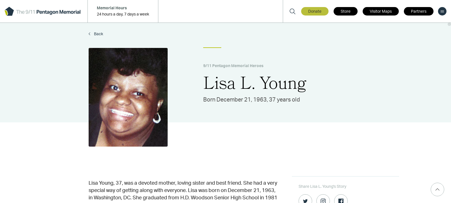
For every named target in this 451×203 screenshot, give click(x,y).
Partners (418, 12)
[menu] (442, 11)
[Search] (292, 11)
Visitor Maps (381, 12)
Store (346, 12)
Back (98, 34)
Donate (314, 12)
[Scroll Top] (437, 189)
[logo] (42, 11)
